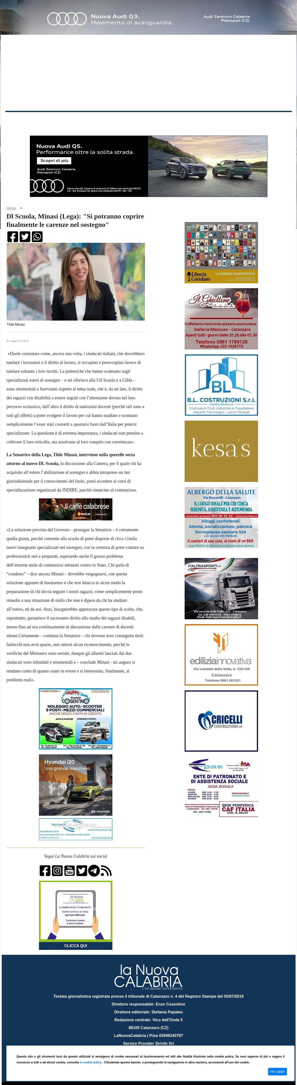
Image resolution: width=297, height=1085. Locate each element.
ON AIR (272, 120)
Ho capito (277, 1071)
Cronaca (56, 120)
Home (17, 119)
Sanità (92, 120)
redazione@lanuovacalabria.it (159, 1044)
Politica (75, 120)
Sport (149, 120)
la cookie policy (91, 1062)
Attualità (110, 120)
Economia (130, 120)
